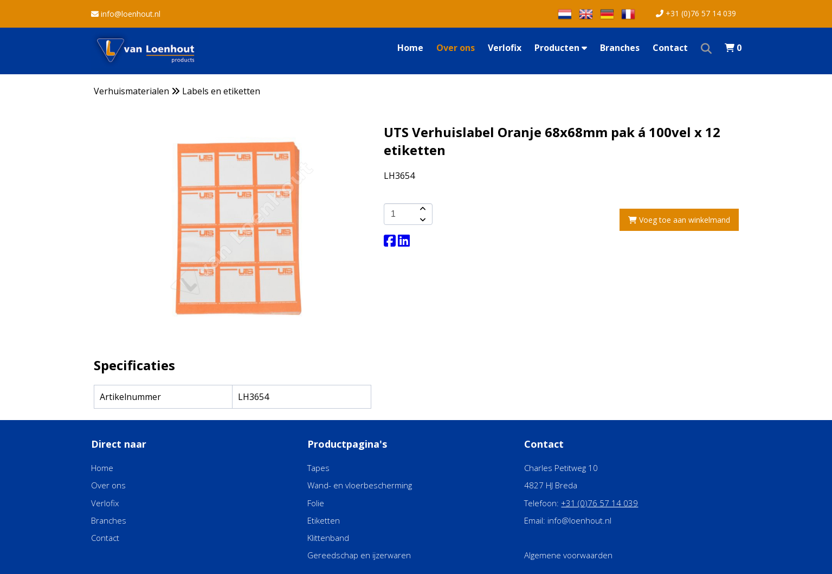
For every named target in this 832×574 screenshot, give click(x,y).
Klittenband (328, 537)
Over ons (455, 48)
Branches (620, 48)
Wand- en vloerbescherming (359, 485)
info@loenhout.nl (125, 14)
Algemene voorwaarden (568, 555)
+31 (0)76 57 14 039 (696, 13)
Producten (560, 48)
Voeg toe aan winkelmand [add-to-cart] (679, 220)
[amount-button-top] (421, 208)
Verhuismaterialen (131, 91)
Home (410, 48)
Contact (670, 48)
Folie (315, 503)
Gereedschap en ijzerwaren (359, 555)
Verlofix (504, 48)
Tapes (318, 467)
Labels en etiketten (221, 91)
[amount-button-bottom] (421, 219)
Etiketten (323, 520)
